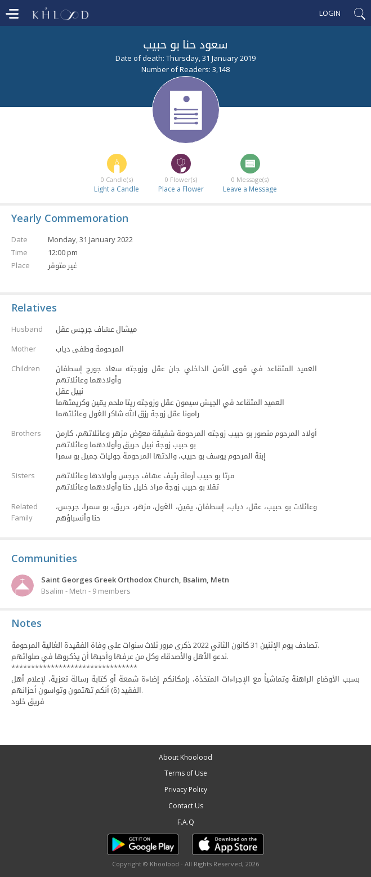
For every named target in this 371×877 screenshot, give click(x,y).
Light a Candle (116, 189)
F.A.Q (185, 822)
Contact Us (185, 806)
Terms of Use (185, 773)
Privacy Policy (185, 789)
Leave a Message (250, 189)
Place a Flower (181, 189)
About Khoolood (185, 757)
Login (330, 13)
